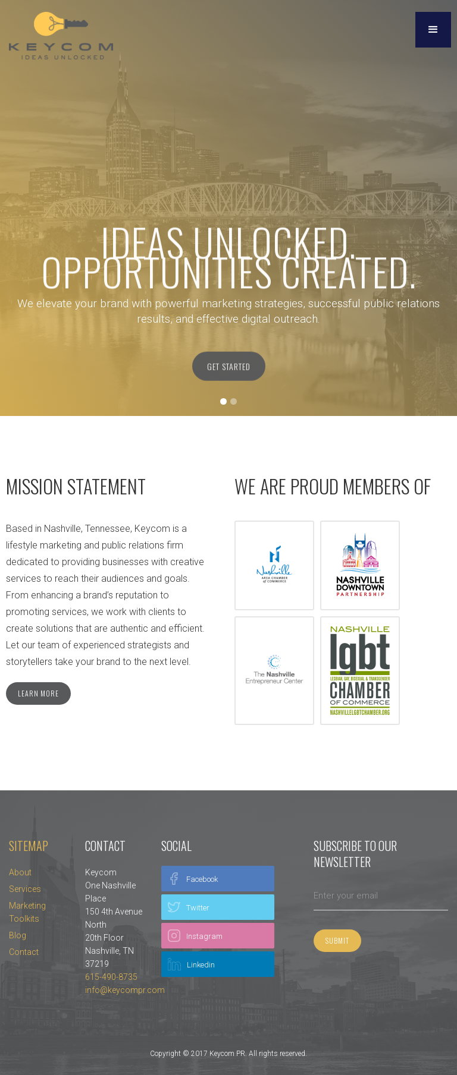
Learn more (38, 693)
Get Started (229, 369)
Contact (24, 952)
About (20, 872)
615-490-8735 (111, 977)
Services (25, 889)
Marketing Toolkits (27, 912)
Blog (17, 935)
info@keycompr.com (125, 990)
